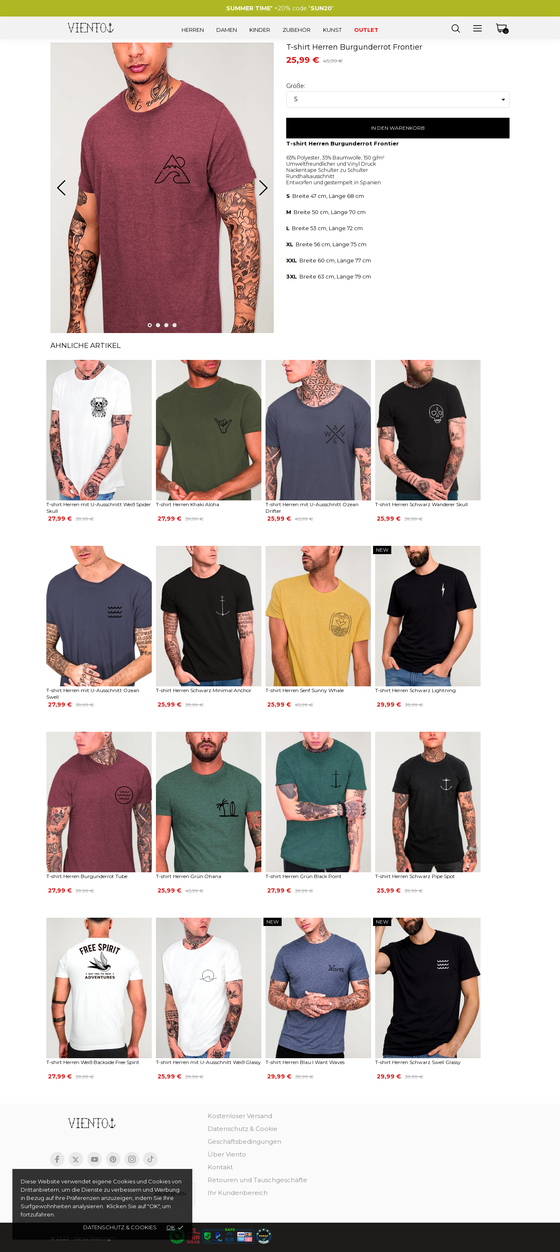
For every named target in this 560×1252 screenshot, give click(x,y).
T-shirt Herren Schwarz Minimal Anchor (203, 690)
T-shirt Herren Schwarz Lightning (415, 690)
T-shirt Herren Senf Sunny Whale (305, 690)
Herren (193, 29)
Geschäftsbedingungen (244, 1141)
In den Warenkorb (398, 128)
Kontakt (220, 1167)
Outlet (366, 29)
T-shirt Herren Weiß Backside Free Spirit (92, 1062)
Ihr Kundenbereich (238, 1193)
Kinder (259, 29)
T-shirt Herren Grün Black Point (304, 876)
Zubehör (296, 29)
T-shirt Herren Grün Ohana (188, 876)
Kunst (332, 29)
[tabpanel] (162, 191)
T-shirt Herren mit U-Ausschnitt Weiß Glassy (208, 1062)
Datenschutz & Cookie (243, 1129)
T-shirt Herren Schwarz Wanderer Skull (421, 504)
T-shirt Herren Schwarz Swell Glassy (418, 1062)
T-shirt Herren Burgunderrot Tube (86, 876)
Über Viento (227, 1154)
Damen (226, 29)
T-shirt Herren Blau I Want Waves (305, 1062)
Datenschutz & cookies (120, 1227)
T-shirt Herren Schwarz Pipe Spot (415, 876)
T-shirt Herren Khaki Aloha (187, 504)
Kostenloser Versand (240, 1116)
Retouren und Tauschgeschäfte (257, 1180)
